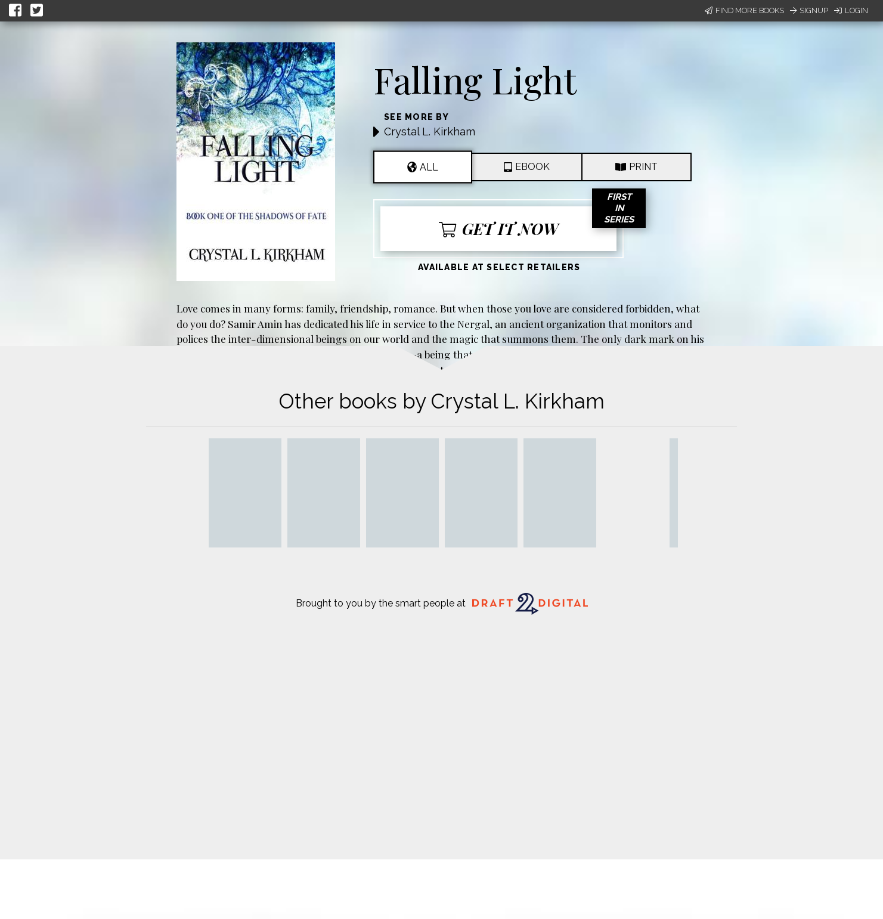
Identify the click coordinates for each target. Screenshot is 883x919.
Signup (809, 10)
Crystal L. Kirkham (429, 131)
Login (851, 10)
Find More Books (744, 10)
